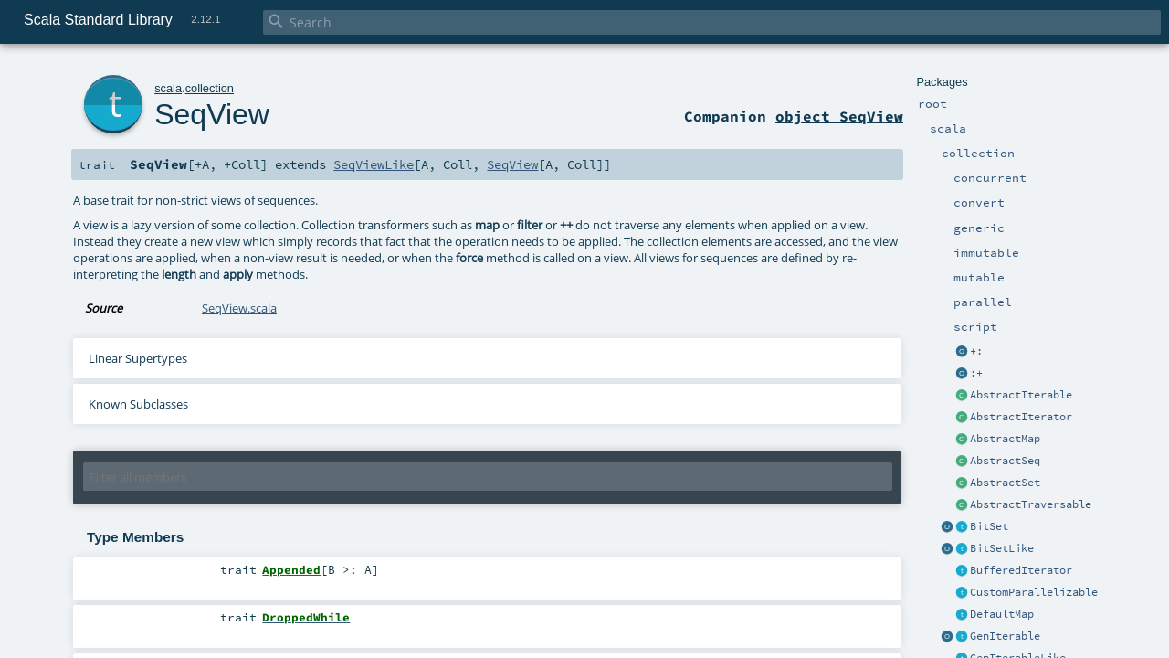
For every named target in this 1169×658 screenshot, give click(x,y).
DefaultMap (1002, 614)
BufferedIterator (1021, 570)
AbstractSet (1005, 482)
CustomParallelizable (1034, 592)
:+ (976, 372)
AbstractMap (1005, 438)
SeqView (211, 114)
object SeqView (839, 116)
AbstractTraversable (1030, 504)
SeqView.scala (239, 308)
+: (976, 351)
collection (209, 88)
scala (168, 88)
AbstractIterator (1021, 416)
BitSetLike (1002, 548)
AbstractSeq (1005, 460)
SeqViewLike (373, 164)
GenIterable (1005, 636)
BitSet (989, 526)
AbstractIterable (1021, 394)
